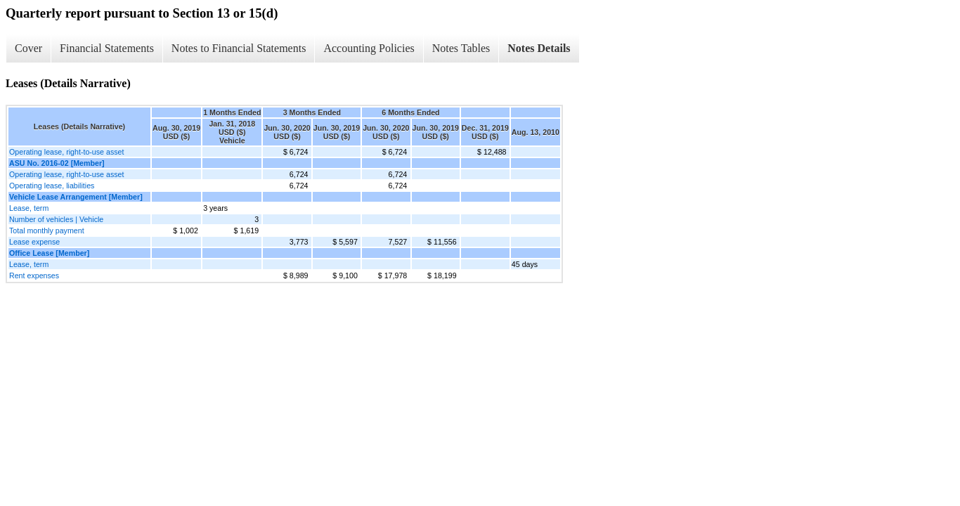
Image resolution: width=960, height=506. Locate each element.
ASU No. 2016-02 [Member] (57, 163)
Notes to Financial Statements (238, 48)
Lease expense (34, 242)
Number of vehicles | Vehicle (56, 219)
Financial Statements (107, 48)
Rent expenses (34, 275)
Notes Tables (461, 48)
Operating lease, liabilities (51, 185)
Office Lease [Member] (49, 253)
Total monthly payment (46, 230)
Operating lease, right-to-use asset (66, 152)
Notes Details (538, 48)
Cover (28, 48)
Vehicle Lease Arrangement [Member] (76, 197)
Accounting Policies (368, 48)
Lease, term (28, 208)
